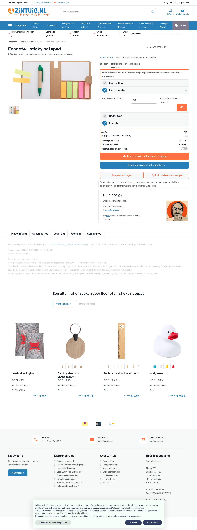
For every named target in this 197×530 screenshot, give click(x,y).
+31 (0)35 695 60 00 (42, 3)
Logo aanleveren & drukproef (69, 472)
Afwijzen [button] (133, 522)
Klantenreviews (110, 468)
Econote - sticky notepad (56, 41)
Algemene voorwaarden (67, 475)
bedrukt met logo (37, 41)
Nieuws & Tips (109, 479)
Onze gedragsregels (111, 472)
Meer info (115, 67)
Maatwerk (107, 482)
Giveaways (23, 41)
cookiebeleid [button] (138, 508)
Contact (185, 3)
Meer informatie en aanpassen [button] (53, 522)
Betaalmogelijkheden (66, 479)
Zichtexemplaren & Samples (69, 482)
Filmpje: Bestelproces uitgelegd (71, 465)
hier (108, 216)
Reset (105, 64)
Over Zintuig (108, 461)
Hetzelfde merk (86, 304)
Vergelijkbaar (63, 304)
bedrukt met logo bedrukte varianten (68, 243)
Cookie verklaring (110, 475)
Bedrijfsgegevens (110, 465)
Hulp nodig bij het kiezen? (68, 486)
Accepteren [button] (152, 522)
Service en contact (65, 461)
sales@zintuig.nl (61, 3)
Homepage (12, 41)
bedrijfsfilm (135, 34)
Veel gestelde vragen (172, 3)
